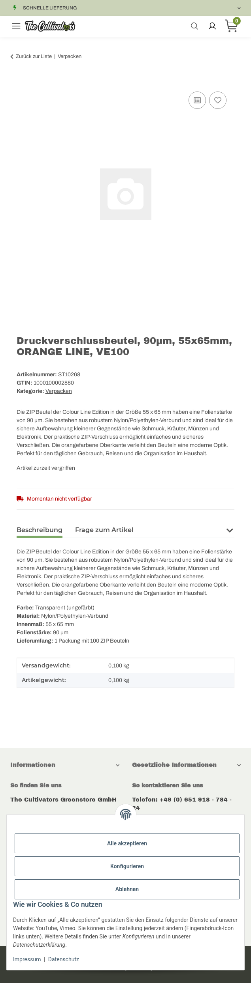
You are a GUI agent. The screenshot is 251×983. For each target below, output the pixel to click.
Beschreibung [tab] (39, 530)
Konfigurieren (127, 866)
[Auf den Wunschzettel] (217, 100)
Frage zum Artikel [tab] (104, 530)
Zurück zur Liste (34, 56)
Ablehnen (127, 889)
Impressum (27, 959)
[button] (229, 529)
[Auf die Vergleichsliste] (197, 100)
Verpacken (58, 391)
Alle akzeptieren (127, 843)
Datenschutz (63, 959)
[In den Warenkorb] (23, 81)
